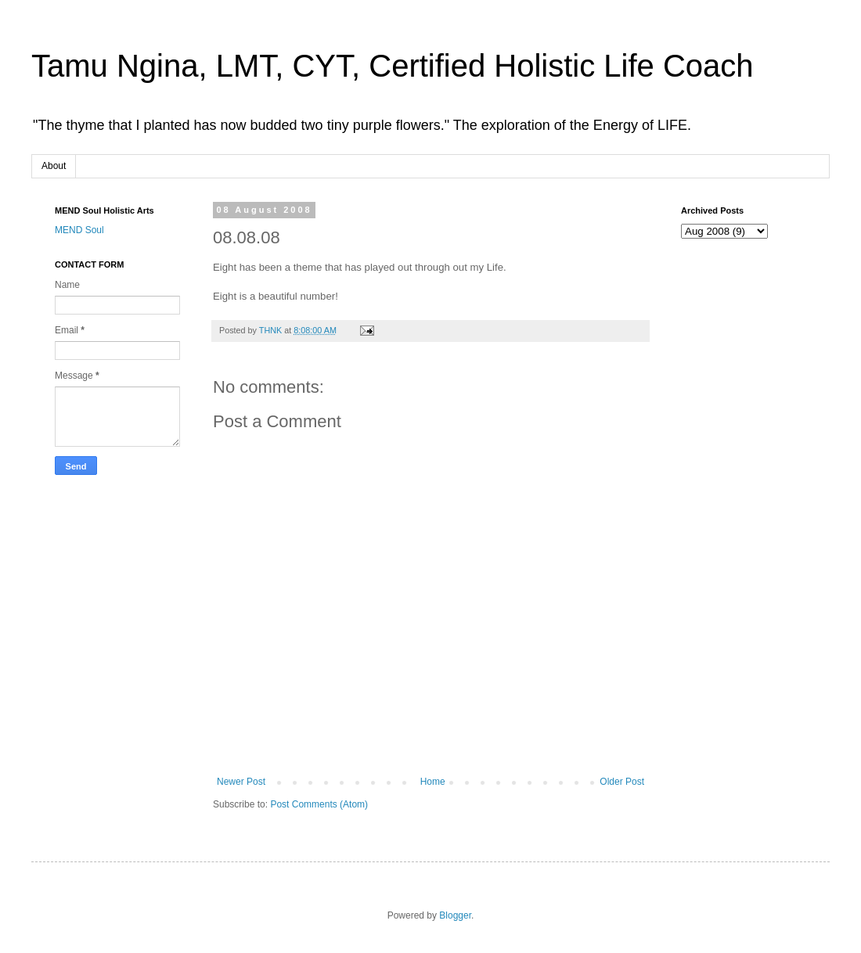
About (53, 165)
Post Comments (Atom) (319, 804)
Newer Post (241, 781)
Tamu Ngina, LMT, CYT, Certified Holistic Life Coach (392, 66)
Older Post (622, 781)
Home (432, 781)
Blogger (455, 915)
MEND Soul (79, 230)
